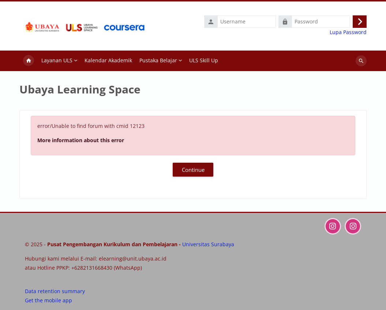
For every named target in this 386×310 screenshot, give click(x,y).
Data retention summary (55, 291)
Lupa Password (348, 32)
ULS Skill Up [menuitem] (203, 60)
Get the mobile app (48, 300)
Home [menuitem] (28, 61)
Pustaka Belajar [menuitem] (158, 60)
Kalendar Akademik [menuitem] (108, 60)
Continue (193, 169)
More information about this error (80, 140)
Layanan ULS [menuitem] (56, 60)
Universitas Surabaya (208, 244)
